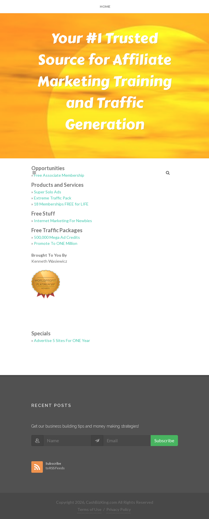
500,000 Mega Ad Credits (57, 237)
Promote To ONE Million (55, 243)
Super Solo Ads (47, 191)
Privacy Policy (118, 509)
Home (105, 6)
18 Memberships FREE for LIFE (61, 203)
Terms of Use (89, 509)
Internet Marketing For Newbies (63, 220)
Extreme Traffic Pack (52, 197)
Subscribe (164, 440)
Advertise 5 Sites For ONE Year (62, 340)
